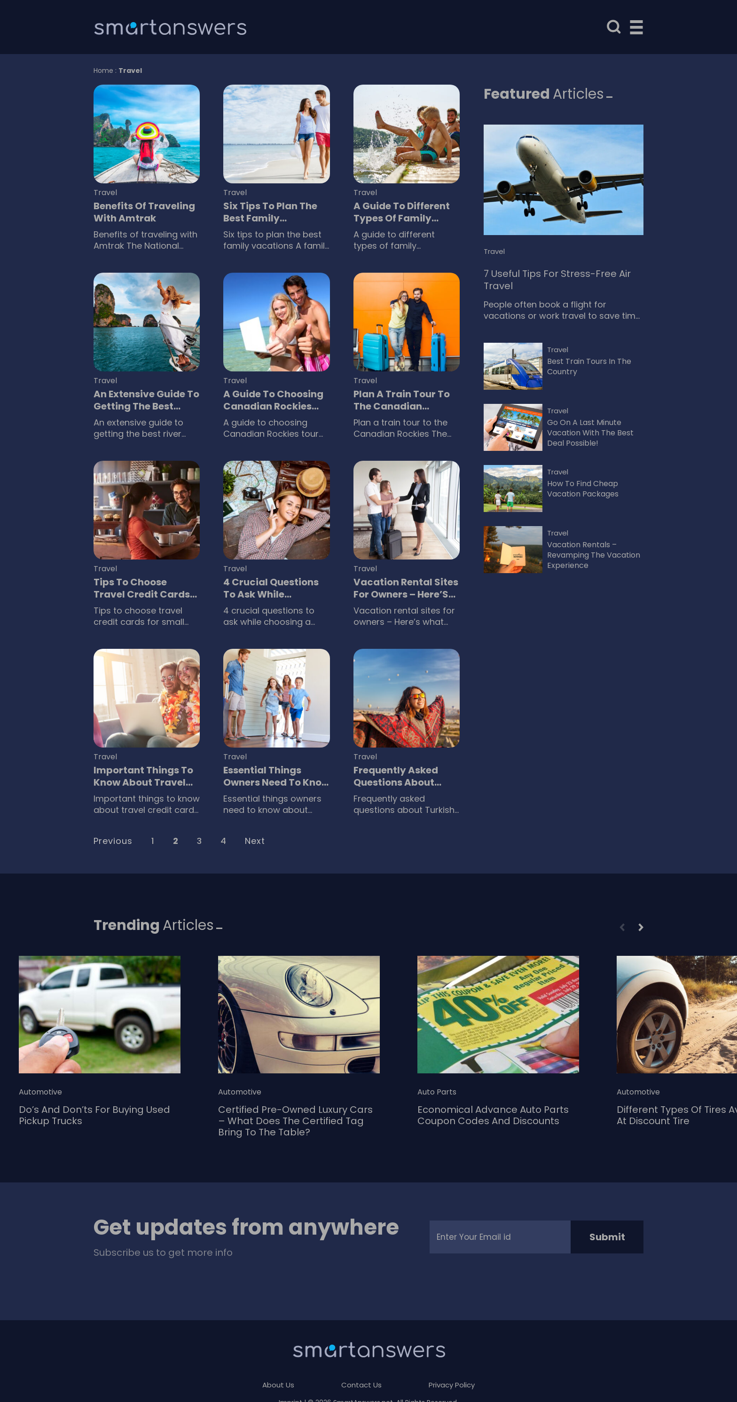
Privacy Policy (452, 1385)
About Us (278, 1385)
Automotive (40, 1092)
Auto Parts (436, 1092)
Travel (105, 192)
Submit (607, 1237)
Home (103, 70)
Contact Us (361, 1385)
